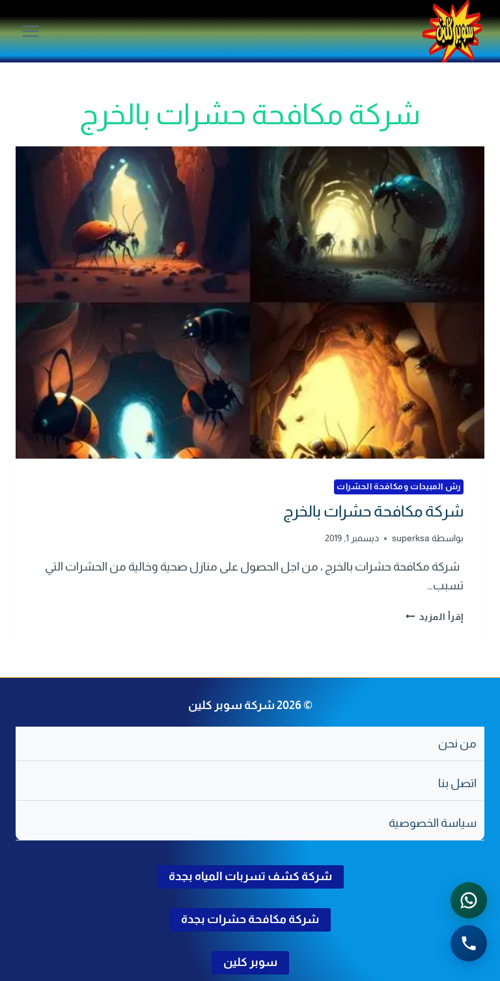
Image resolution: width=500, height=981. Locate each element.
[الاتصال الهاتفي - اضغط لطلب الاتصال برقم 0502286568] (469, 943)
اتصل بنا (457, 783)
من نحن (457, 743)
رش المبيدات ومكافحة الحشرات (399, 486)
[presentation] (250, 302)
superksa (411, 538)
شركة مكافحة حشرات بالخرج (373, 511)
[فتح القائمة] (31, 31)
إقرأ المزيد (435, 616)
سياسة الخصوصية (433, 822)
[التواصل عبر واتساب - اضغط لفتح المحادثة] (469, 900)
